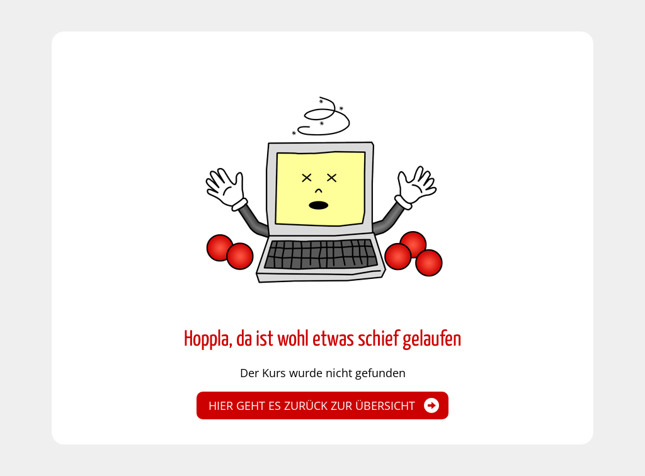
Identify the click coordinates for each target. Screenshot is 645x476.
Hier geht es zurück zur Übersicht (311, 405)
